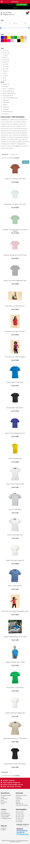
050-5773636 (7, 12)
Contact (18, 800)
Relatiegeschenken (6, 795)
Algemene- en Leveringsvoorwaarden (22, 804)
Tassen (2, 803)
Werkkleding (4, 798)
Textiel (2, 797)
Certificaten (19, 798)
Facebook (3, 828)
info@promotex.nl (9, 14)
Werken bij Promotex (21, 795)
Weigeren (15, 7)
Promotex (15, 2)
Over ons (18, 797)
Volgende (16, 158)
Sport (2, 800)
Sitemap (18, 802)
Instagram (3, 829)
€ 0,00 (28, 11)
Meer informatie (11, 4)
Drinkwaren (4, 802)
